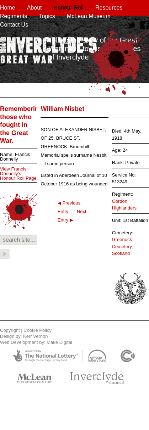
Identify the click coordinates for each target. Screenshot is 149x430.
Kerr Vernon (35, 336)
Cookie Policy (37, 330)
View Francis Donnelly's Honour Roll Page (18, 173)
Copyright (10, 330)
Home (7, 8)
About (34, 8)
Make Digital (59, 342)
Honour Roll (69, 8)
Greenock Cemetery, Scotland (122, 246)
